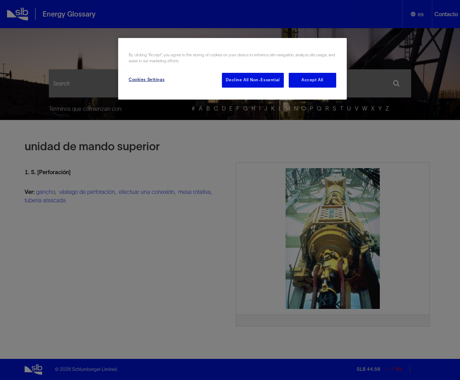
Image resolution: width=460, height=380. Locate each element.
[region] (232, 69)
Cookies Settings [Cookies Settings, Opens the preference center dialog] (147, 79)
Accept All (312, 80)
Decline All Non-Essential (253, 80)
